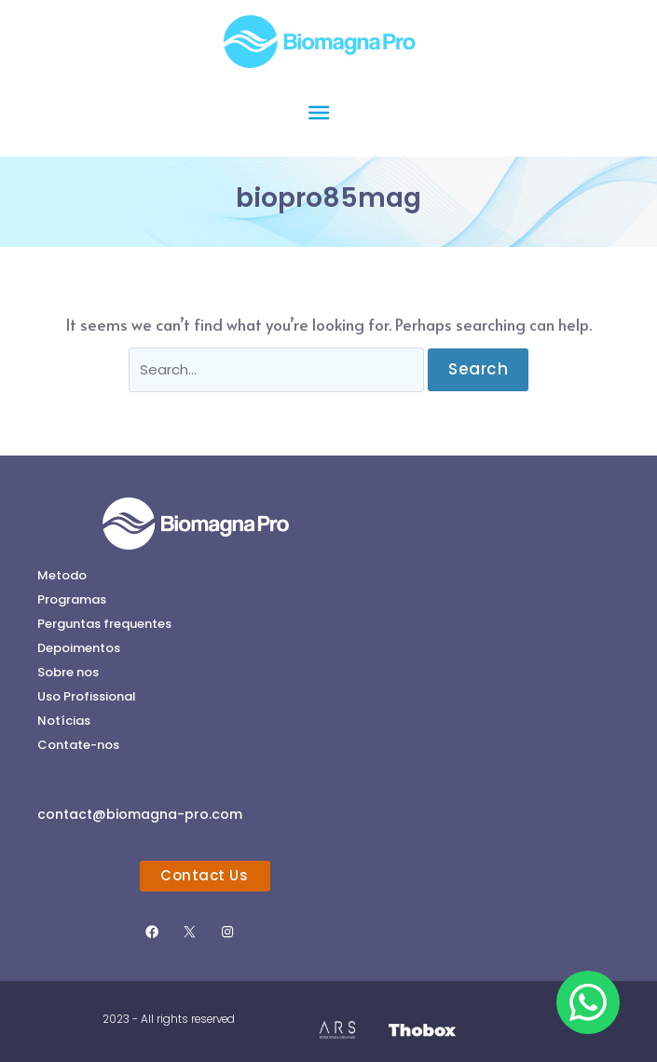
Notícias (63, 720)
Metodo (62, 575)
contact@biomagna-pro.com (139, 814)
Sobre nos (68, 672)
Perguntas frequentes (104, 624)
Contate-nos (78, 745)
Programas (71, 599)
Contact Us (204, 875)
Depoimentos (78, 648)
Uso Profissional (86, 696)
